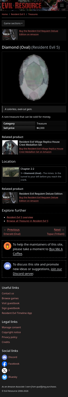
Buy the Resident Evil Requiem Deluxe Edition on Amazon (38, 32)
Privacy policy (9, 337)
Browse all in (27, 221)
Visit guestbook (10, 303)
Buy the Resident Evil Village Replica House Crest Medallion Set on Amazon (41, 150)
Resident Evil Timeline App (17, 313)
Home (5, 14)
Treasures (33, 14)
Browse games (10, 298)
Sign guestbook (11, 308)
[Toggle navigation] (62, 5)
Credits (6, 342)
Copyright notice (11, 332)
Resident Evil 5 (18, 14)
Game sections (12, 23)
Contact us (8, 293)
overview (20, 217)
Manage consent (11, 327)
